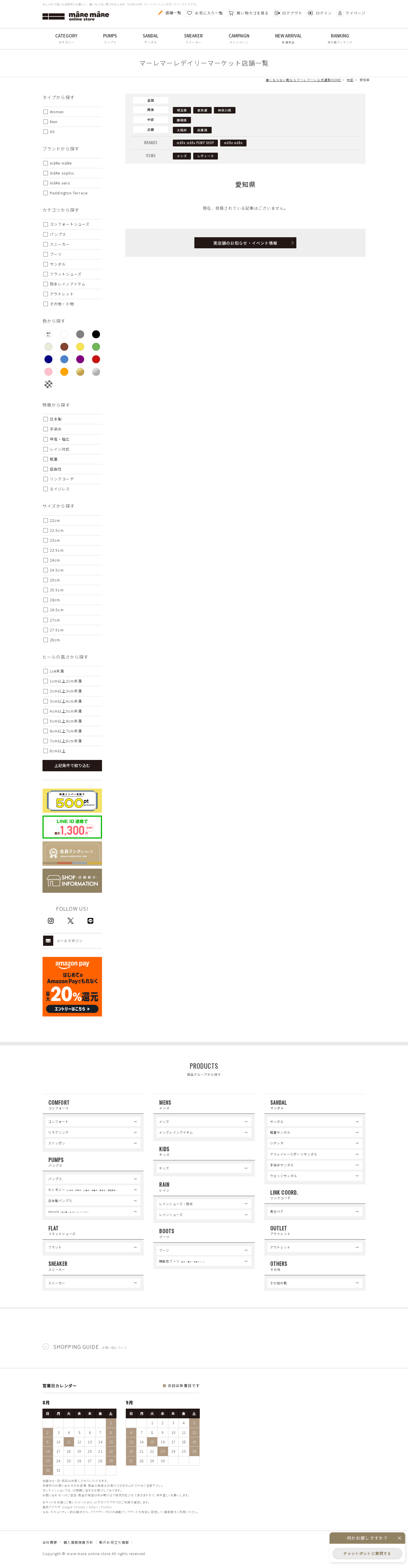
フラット (55, 1247)
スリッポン (56, 1143)
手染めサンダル (282, 1165)
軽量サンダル (280, 1132)
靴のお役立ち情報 (114, 1542)
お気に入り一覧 (204, 13)
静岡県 (182, 120)
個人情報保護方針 (78, 1542)
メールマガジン (63, 941)
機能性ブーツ (182, 1261)
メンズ (182, 156)
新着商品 (288, 42)
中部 (150, 119)
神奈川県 (224, 110)
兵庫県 (202, 130)
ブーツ (164, 1250)
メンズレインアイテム (176, 1132)
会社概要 (49, 1542)
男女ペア (277, 1211)
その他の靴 (278, 1283)
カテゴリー (67, 42)
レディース (205, 156)
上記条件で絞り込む (72, 765)
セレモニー (83, 1189)
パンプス (110, 42)
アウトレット (280, 1247)
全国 (150, 100)
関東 (150, 109)
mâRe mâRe (233, 142)
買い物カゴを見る (248, 13)
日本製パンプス (60, 1200)
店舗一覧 (169, 12)
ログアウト (287, 13)
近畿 (150, 129)
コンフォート (58, 1121)
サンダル (150, 42)
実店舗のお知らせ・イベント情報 (245, 243)
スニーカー (193, 42)
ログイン (319, 13)
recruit (69, 1211)
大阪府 (182, 130)
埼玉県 (182, 110)
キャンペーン (239, 42)
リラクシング (58, 1132)
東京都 (202, 110)
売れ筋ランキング (340, 42)
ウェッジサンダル (284, 1175)
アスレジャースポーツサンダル (294, 1154)
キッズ (164, 1168)
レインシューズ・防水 (176, 1203)
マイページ (351, 13)
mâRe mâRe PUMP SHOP (195, 142)
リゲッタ (277, 1143)
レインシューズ (171, 1214)
